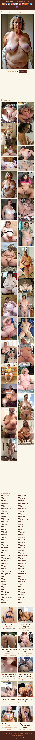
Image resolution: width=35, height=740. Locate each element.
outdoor (21, 537)
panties (21, 550)
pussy (21, 558)
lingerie (21, 516)
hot (20, 506)
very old (21, 594)
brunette (5, 540)
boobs (4, 534)
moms (21, 524)
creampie (5, 563)
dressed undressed (8, 571)
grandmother (6, 597)
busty (4, 542)
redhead (22, 561)
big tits (4, 521)
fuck (3, 584)
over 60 (21, 545)
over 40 (21, 540)
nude (21, 527)
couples (4, 561)
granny (4, 600)
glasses (4, 594)
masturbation (23, 519)
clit (3, 553)
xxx (20, 602)
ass (3, 501)
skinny (21, 571)
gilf (3, 589)
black (4, 527)
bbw (3, 506)
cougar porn (6, 558)
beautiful (5, 514)
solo (20, 576)
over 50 (21, 542)
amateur (5, 495)
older (21, 534)
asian (4, 498)
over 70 (21, 548)
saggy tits (22, 563)
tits (20, 584)
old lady (21, 532)
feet (3, 581)
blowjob (4, 532)
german (4, 587)
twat (20, 587)
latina (21, 511)
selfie (21, 566)
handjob (21, 498)
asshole (4, 503)
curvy (4, 568)
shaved (21, 568)
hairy (4, 602)
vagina (21, 592)
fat (3, 579)
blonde (4, 529)
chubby (4, 550)
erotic (4, 576)
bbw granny (6, 508)
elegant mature (7, 574)
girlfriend (5, 592)
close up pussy (7, 555)
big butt (4, 545)
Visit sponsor (23, 71)
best (3, 516)
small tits (22, 574)
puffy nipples (23, 555)
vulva (21, 597)
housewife (22, 508)
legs (20, 514)
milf (20, 521)
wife (20, 600)
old (20, 529)
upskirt (21, 589)
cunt (3, 566)
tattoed (21, 581)
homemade (23, 503)
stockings (22, 579)
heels (21, 501)
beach (4, 511)
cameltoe (5, 548)
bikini (4, 524)
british (4, 537)
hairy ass (22, 495)
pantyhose (22, 553)
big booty (5, 519)
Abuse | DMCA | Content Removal (13, 733)
